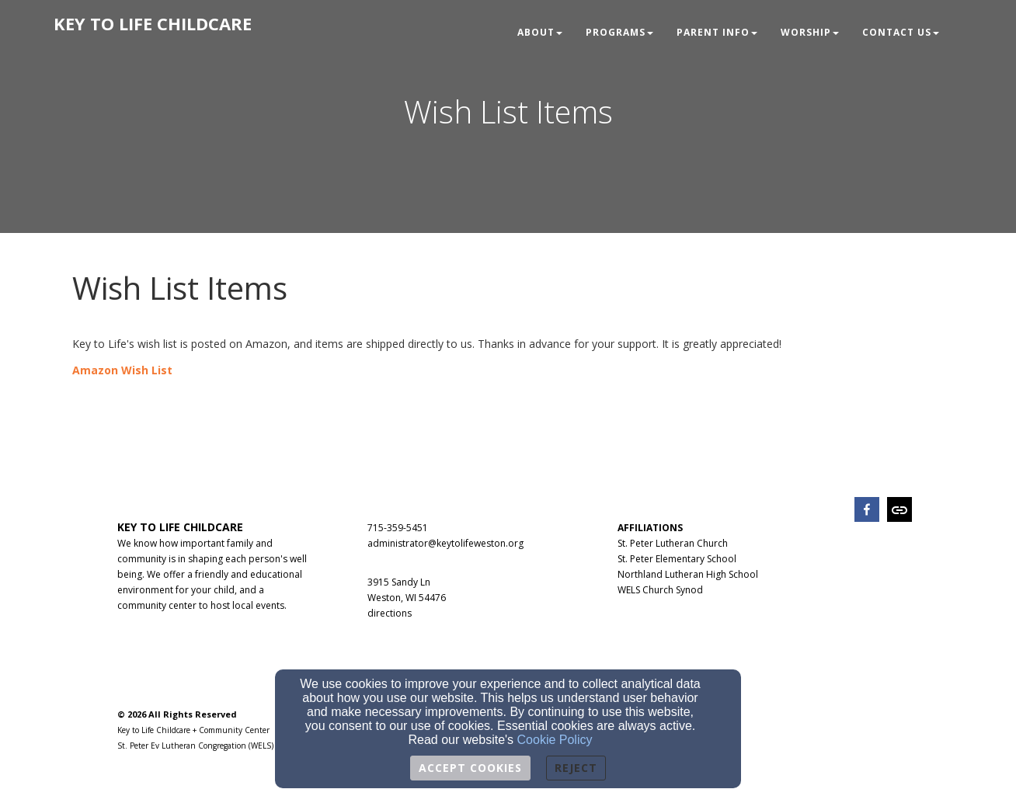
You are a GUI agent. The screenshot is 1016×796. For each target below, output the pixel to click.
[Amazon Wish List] (122, 370)
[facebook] (866, 511)
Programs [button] (619, 32)
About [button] (539, 32)
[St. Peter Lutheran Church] (673, 542)
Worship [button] (810, 32)
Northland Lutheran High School (688, 574)
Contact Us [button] (900, 32)
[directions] (389, 612)
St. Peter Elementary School (677, 558)
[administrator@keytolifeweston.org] (445, 542)
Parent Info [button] (717, 32)
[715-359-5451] (397, 527)
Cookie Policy (555, 739)
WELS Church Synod (660, 589)
